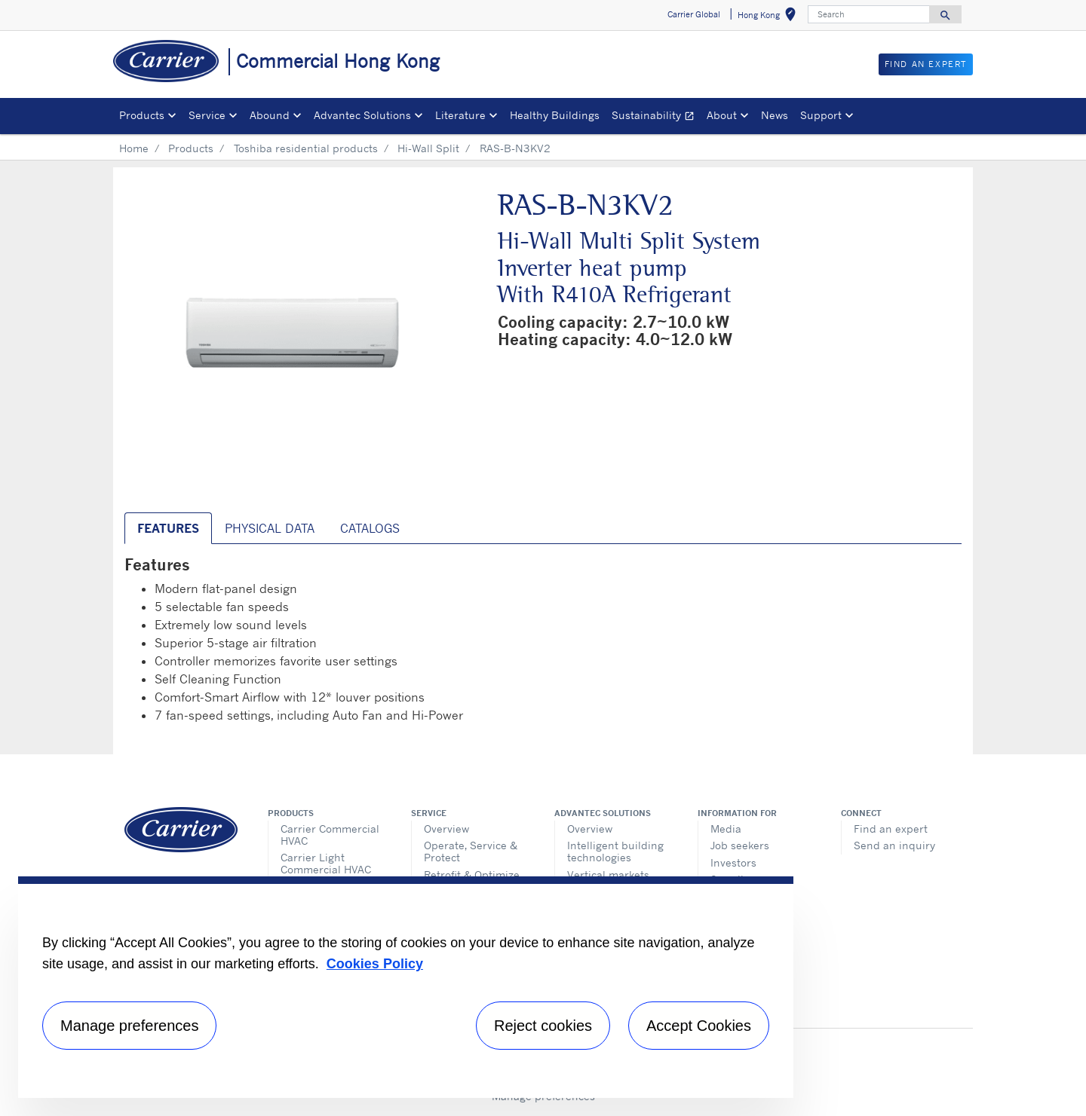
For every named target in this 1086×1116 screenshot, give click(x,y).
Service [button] (207, 115)
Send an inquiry (894, 845)
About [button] (722, 115)
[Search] (869, 14)
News (774, 115)
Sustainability (656, 117)
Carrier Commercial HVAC (330, 834)
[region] (405, 987)
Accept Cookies (698, 1025)
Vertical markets (608, 874)
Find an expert (891, 828)
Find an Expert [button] (926, 64)
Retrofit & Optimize (472, 874)
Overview (446, 828)
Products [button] (141, 115)
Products (190, 148)
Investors (733, 862)
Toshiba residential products (306, 148)
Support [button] (821, 115)
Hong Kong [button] (770, 17)
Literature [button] (460, 115)
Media (725, 828)
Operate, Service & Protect (470, 851)
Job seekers (739, 845)
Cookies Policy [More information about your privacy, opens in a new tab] (375, 963)
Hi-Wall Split (428, 148)
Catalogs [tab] (370, 528)
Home (134, 148)
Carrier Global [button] (693, 14)
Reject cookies (543, 1025)
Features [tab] (168, 528)
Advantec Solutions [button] (362, 115)
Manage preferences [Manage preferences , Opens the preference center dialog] (129, 1025)
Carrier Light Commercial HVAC (326, 863)
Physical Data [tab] (269, 528)
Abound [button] (270, 115)
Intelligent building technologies (615, 851)
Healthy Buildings (555, 115)
